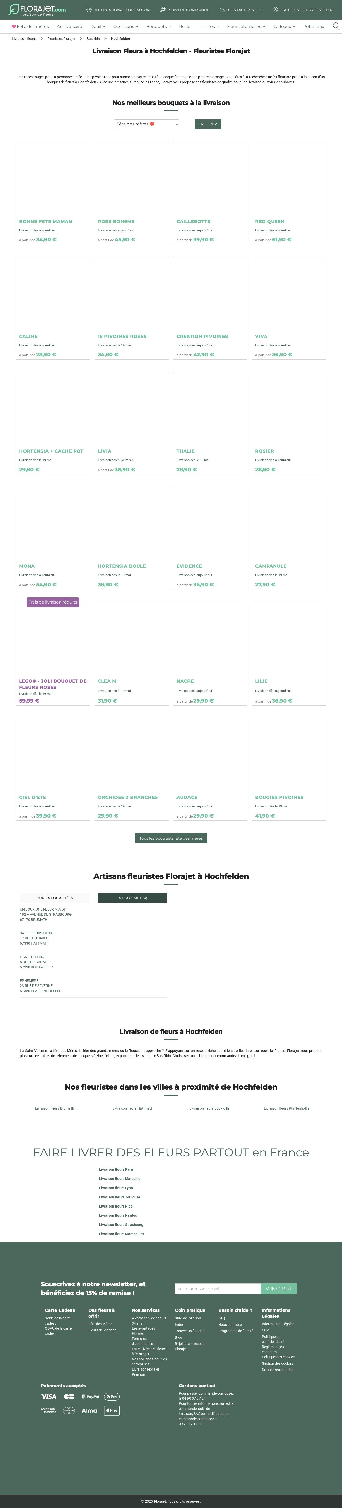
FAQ (221, 1318)
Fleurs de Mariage (102, 1330)
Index (179, 1325)
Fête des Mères (100, 1324)
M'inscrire (279, 1289)
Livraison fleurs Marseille (119, 1179)
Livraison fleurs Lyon (116, 1188)
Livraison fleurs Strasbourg (121, 1225)
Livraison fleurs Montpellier (121, 1234)
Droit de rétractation (278, 1370)
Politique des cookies (278, 1357)
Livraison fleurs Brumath (54, 1108)
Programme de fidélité (235, 1331)
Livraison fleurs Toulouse (119, 1197)
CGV (265, 1330)
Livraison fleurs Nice (116, 1206)
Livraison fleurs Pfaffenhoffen (287, 1108)
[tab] (32, 27)
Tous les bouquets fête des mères (171, 838)
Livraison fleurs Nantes (118, 1215)
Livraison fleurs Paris (116, 1169)
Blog (178, 1337)
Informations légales (278, 1324)
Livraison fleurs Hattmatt (132, 1108)
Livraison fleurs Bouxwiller (210, 1108)
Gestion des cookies (277, 1363)
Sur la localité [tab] (55, 898)
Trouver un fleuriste (190, 1331)
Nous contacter (230, 1325)
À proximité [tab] (132, 898)
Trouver (208, 124)
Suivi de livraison (188, 1318)
